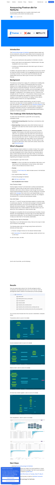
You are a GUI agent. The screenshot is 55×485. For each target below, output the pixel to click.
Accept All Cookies (10, 478)
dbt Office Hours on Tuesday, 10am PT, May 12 (31, 474)
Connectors (20, 1)
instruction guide (19, 143)
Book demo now (40, 1)
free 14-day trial (22, 170)
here (26, 174)
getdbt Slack (29, 471)
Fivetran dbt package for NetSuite (20, 52)
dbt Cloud (22, 179)
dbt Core (16, 179)
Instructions (17, 233)
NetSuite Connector (38, 476)
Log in (46, 1)
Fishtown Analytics (37, 104)
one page (18, 193)
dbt (21, 104)
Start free (51, 2)
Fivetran (15, 16)
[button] (8, 2)
